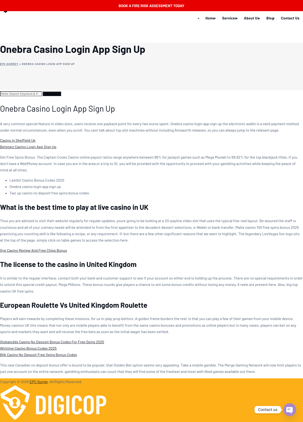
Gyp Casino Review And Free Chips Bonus (33, 250)
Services (229, 18)
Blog (270, 18)
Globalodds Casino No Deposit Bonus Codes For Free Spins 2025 (52, 341)
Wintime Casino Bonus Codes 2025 (28, 348)
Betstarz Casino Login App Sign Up (28, 146)
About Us (251, 18)
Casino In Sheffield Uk (18, 140)
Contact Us (290, 18)
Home (210, 18)
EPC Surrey (39, 381)
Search (52, 94)
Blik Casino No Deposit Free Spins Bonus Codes (38, 354)
